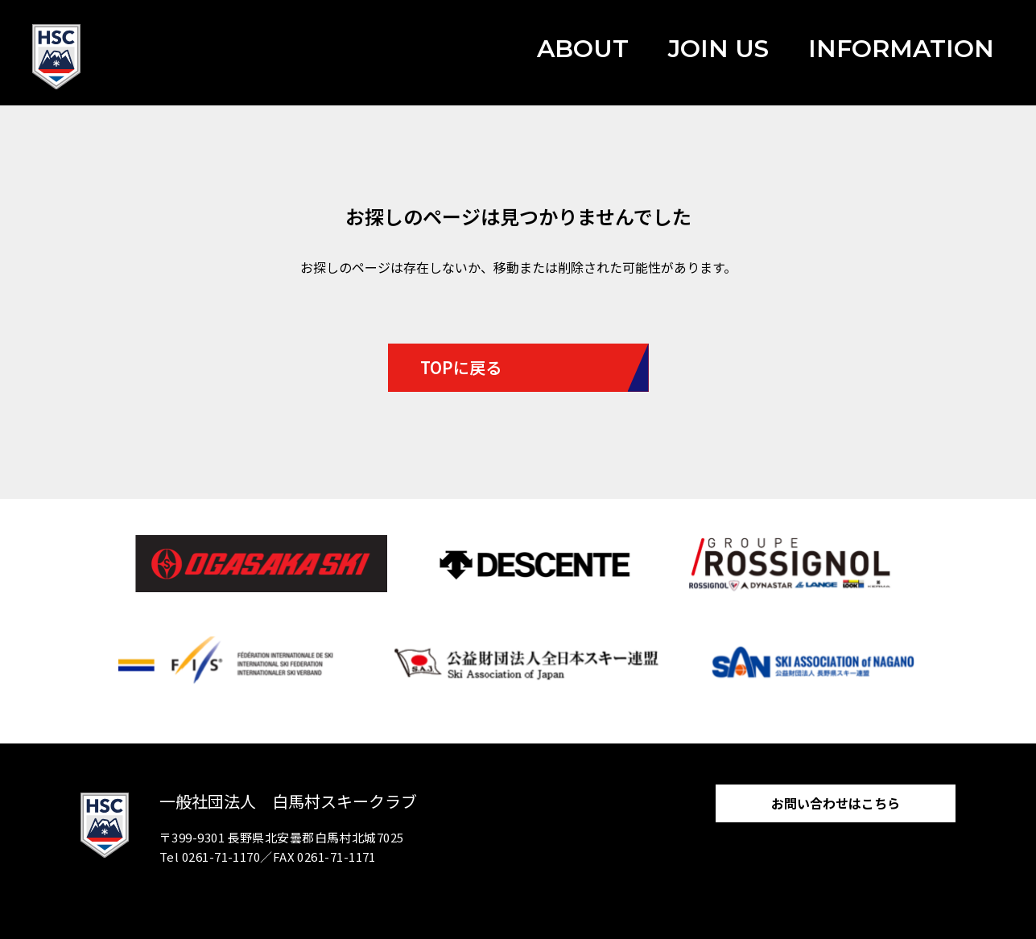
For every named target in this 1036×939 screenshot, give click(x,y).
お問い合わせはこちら (835, 803)
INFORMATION (901, 49)
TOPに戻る (460, 367)
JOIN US (718, 49)
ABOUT (583, 49)
